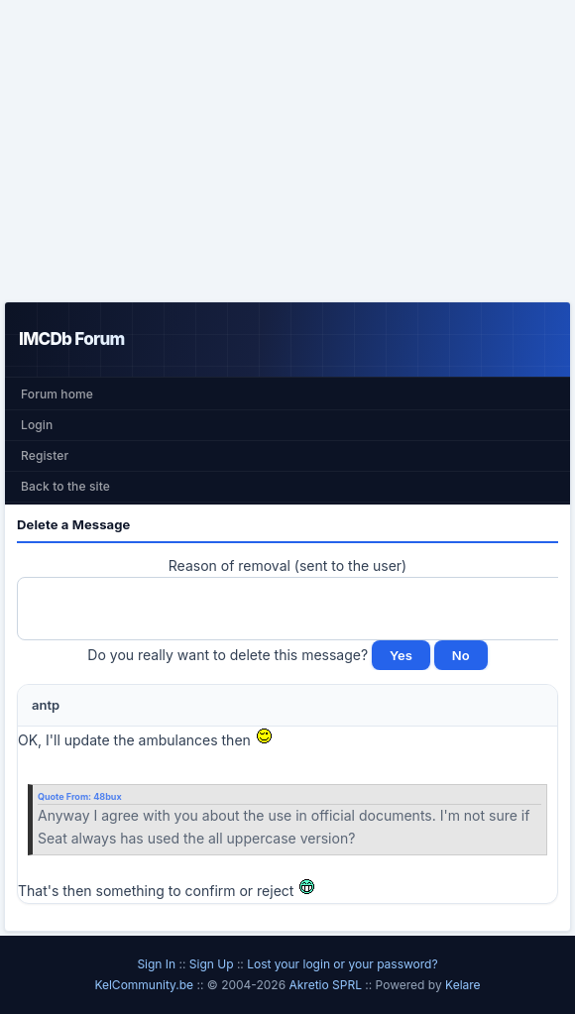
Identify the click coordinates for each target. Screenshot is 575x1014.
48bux (107, 796)
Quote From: (65, 796)
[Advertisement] (287, 150)
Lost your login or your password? (342, 964)
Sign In (156, 964)
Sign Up (211, 964)
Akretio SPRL (326, 984)
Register (44, 455)
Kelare (463, 984)
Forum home (57, 394)
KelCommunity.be (145, 984)
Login (37, 424)
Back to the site (65, 486)
